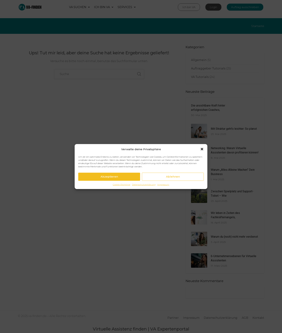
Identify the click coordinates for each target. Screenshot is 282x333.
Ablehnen (173, 183)
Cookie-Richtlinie (121, 190)
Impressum (163, 190)
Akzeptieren (109, 183)
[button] (202, 155)
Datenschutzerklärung (144, 190)
